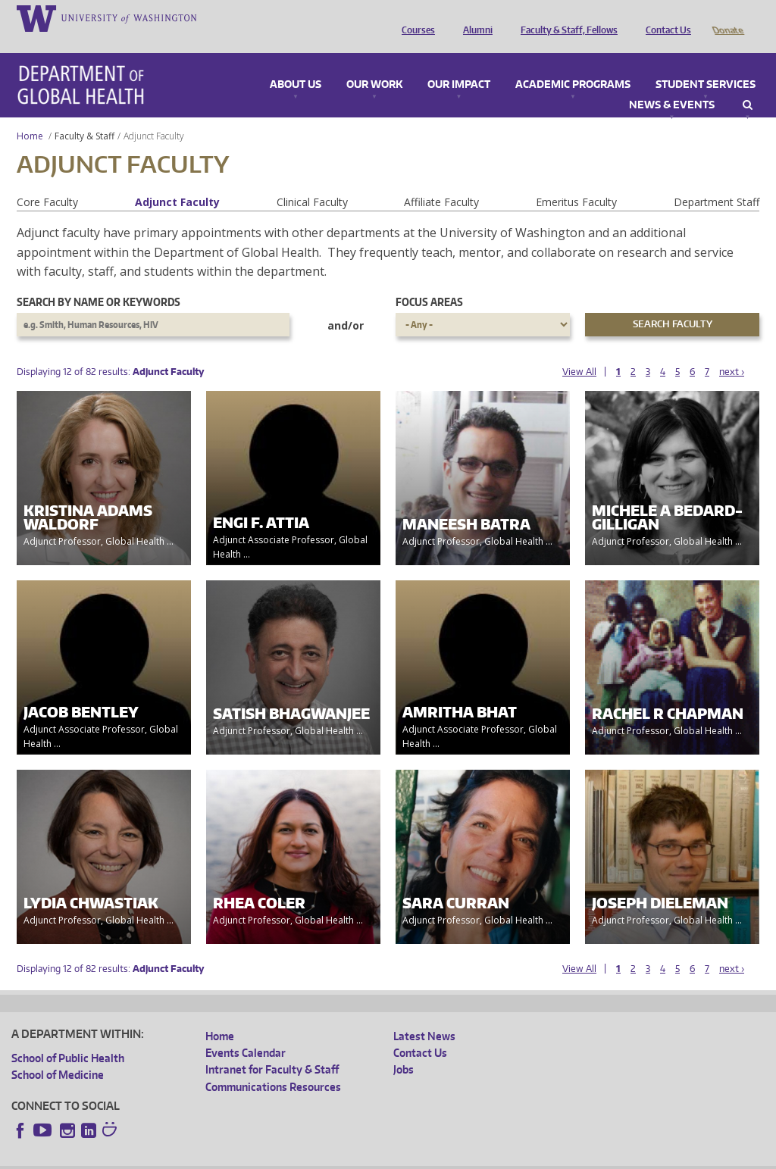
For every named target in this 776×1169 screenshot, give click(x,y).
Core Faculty (47, 180)
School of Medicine (57, 1053)
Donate (727, 17)
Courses (414, 17)
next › (731, 350)
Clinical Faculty (312, 180)
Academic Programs (572, 63)
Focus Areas (429, 280)
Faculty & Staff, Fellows (565, 17)
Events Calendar (245, 1031)
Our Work (374, 63)
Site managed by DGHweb (364, 1156)
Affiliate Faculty (441, 180)
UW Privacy (212, 1156)
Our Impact (458, 63)
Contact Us (664, 17)
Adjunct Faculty (177, 180)
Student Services (706, 63)
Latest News (424, 1014)
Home (30, 114)
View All (579, 350)
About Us (295, 63)
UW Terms (273, 1156)
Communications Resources (273, 1065)
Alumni (474, 17)
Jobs (403, 1048)
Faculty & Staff (84, 114)
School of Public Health (67, 1036)
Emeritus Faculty (576, 180)
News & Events (672, 84)
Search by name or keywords (98, 280)
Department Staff (716, 180)
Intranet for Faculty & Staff (272, 1048)
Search (747, 84)
